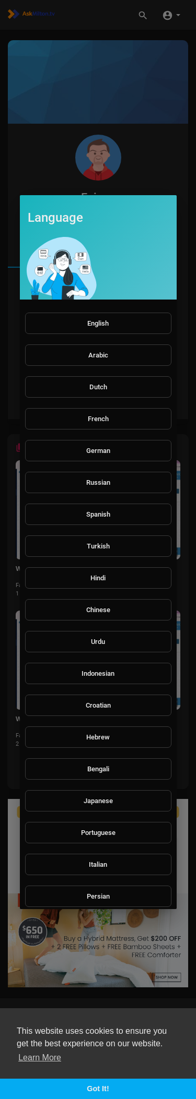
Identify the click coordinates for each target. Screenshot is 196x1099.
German (98, 451)
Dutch (98, 387)
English (98, 323)
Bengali (98, 769)
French (98, 419)
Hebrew (98, 737)
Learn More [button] (39, 1057)
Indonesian (98, 673)
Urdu (98, 642)
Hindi (98, 578)
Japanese (98, 801)
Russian (98, 482)
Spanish (98, 514)
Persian (98, 896)
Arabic (98, 355)
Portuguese (98, 833)
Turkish (98, 546)
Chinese (98, 610)
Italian (98, 864)
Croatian (98, 705)
